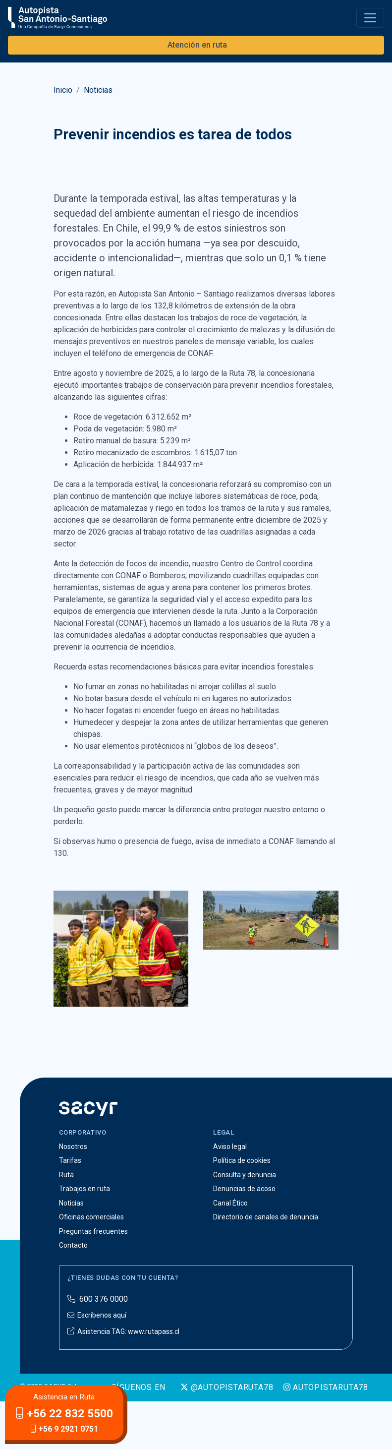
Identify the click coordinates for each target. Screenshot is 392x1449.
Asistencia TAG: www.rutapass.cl (123, 1379)
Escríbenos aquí (96, 1363)
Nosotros (73, 1194)
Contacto (73, 1293)
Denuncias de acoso (244, 1236)
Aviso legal (230, 1194)
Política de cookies (242, 1208)
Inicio (63, 90)
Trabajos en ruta (84, 1236)
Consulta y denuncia (244, 1222)
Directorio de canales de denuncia (265, 1264)
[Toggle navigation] (370, 18)
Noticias (98, 90)
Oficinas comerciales (91, 1264)
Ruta (66, 1222)
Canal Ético (230, 1250)
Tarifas (70, 1208)
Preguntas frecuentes (93, 1278)
